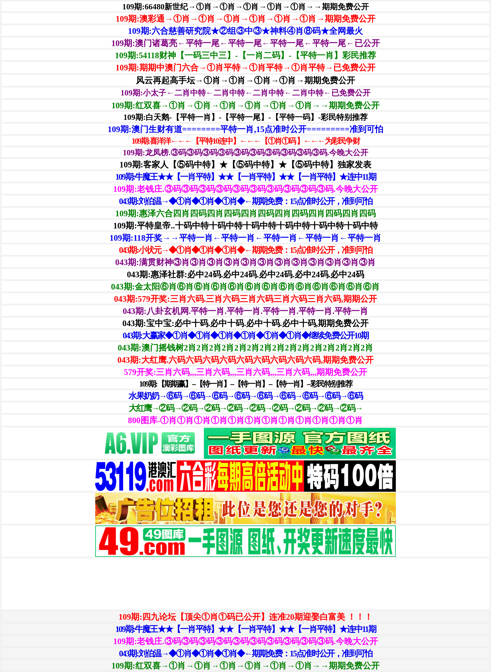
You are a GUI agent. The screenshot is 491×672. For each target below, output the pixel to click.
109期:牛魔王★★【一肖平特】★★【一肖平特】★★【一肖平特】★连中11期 (245, 177)
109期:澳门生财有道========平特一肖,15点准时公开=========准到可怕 (245, 129)
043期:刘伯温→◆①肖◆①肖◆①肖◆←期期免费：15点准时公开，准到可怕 (245, 201)
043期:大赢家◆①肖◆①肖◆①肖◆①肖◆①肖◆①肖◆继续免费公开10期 (246, 335)
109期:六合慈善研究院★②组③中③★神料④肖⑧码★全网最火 (245, 31)
